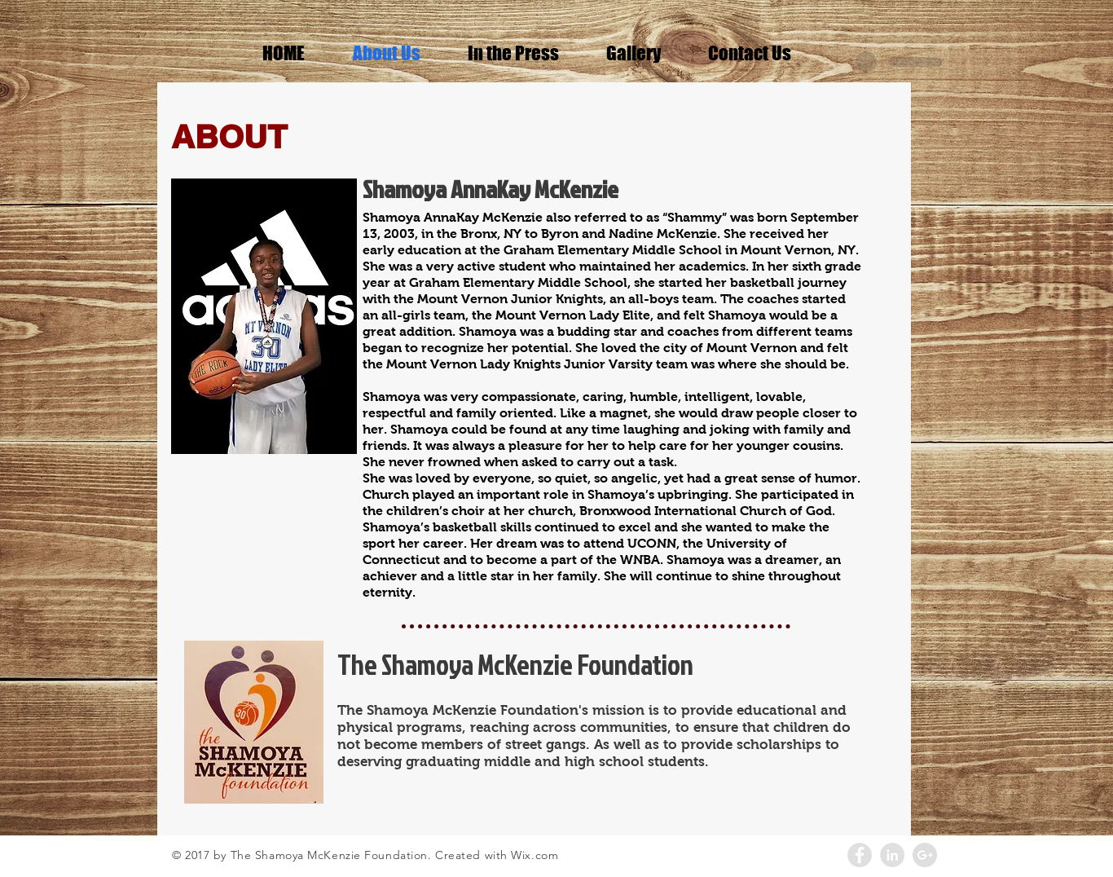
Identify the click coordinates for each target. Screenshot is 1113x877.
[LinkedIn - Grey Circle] (892, 855)
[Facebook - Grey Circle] (859, 855)
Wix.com (534, 855)
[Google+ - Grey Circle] (925, 855)
